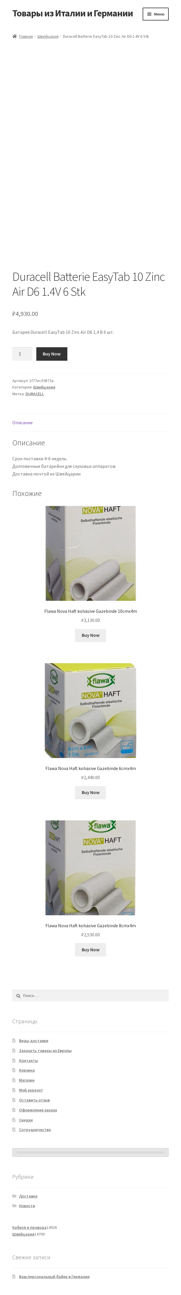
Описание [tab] (22, 422)
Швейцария (48, 36)
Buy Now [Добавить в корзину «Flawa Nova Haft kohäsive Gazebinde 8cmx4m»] (91, 949)
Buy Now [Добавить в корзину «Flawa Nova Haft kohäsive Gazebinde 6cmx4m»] (91, 792)
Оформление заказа (38, 1110)
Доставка (28, 1196)
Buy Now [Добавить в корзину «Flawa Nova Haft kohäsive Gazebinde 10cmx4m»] (91, 635)
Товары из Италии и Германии (72, 13)
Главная (26, 36)
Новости (27, 1205)
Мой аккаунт (31, 1090)
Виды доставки (33, 1040)
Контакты (28, 1060)
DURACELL (34, 393)
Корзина (27, 1070)
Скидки (26, 1120)
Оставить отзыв (34, 1100)
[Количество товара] (22, 354)
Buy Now (52, 354)
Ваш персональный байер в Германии (54, 1276)
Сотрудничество (35, 1129)
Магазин (27, 1080)
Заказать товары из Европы (45, 1050)
